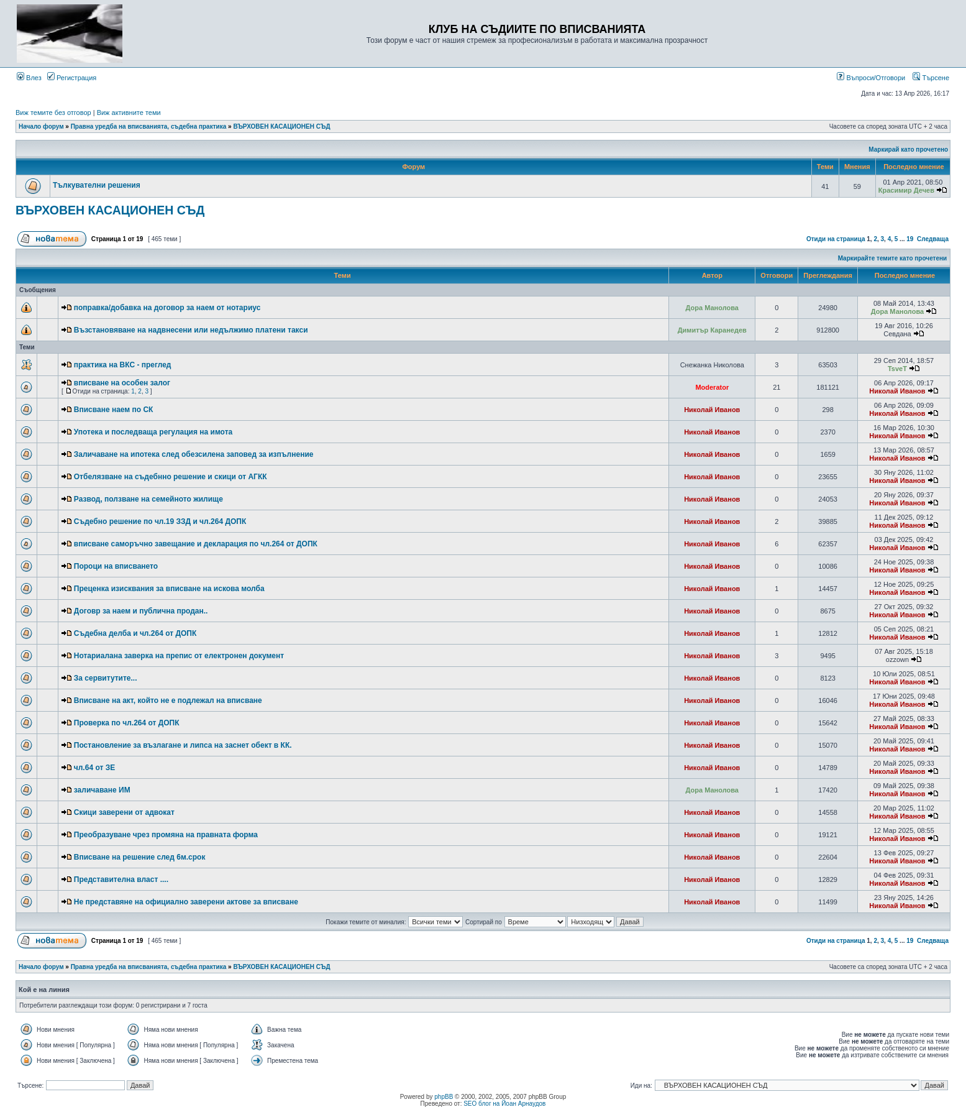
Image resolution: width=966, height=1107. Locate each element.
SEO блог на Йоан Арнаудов (504, 1103)
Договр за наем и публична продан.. (141, 611)
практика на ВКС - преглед (122, 365)
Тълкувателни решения (96, 185)
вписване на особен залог (122, 383)
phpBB (443, 1096)
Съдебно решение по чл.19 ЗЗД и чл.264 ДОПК (160, 521)
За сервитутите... (105, 678)
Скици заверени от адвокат (124, 812)
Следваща (933, 239)
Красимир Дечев (906, 190)
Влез (29, 77)
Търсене (931, 77)
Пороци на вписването (116, 566)
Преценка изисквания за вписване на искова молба (169, 588)
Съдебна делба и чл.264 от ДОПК (135, 633)
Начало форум (41, 126)
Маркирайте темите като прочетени (892, 258)
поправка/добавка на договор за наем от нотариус (167, 307)
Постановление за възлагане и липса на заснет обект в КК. (183, 745)
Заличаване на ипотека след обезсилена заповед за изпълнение (194, 454)
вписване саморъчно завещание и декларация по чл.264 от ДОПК (195, 544)
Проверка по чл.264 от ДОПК (127, 723)
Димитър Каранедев (712, 330)
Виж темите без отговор (53, 112)
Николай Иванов (897, 391)
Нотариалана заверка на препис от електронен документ (179, 655)
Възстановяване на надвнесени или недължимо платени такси (191, 330)
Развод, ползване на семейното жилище (148, 499)
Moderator (712, 387)
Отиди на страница (835, 239)
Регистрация (71, 77)
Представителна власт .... (121, 879)
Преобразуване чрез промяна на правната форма (166, 834)
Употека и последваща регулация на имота (153, 432)
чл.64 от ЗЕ (94, 767)
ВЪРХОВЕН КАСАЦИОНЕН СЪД (281, 126)
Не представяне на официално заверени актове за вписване (186, 902)
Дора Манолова (712, 307)
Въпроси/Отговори (871, 77)
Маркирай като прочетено (908, 149)
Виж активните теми (129, 112)
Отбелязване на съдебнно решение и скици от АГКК (170, 476)
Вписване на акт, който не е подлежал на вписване (168, 700)
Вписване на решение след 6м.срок (140, 857)
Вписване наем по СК (113, 409)
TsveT (897, 368)
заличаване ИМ (102, 790)
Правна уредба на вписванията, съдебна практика (149, 126)
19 (909, 239)
